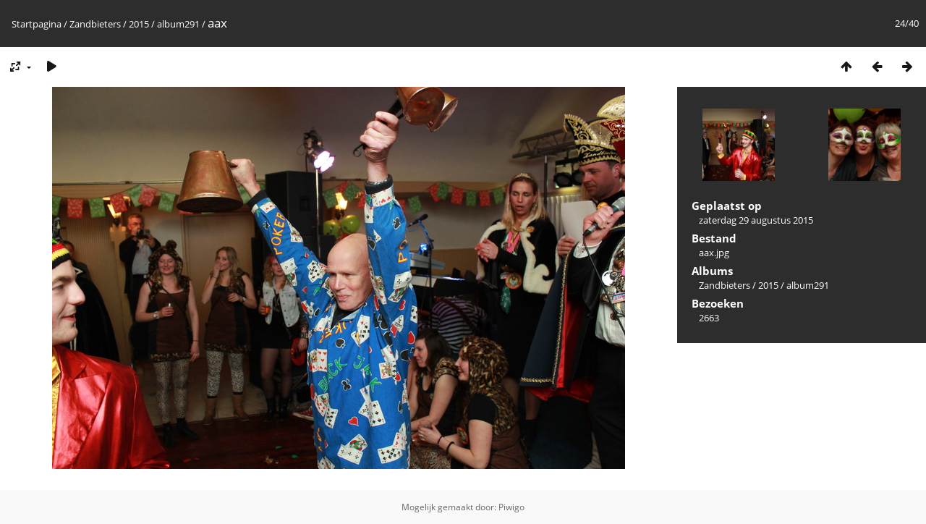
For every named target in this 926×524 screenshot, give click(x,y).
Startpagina (36, 23)
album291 (178, 23)
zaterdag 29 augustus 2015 (756, 220)
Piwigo (511, 507)
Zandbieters (95, 23)
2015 (139, 23)
